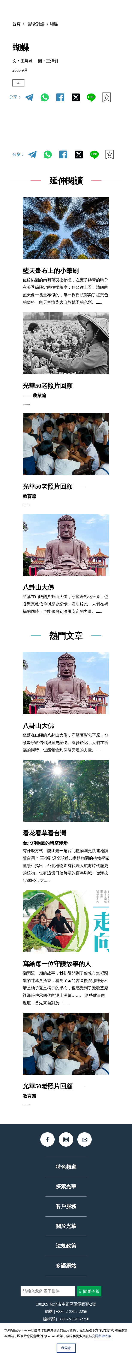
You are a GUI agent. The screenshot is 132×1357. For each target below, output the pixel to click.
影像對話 (36, 24)
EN (21, 84)
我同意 (66, 1348)
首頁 (16, 24)
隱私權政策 (103, 1336)
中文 (63, 9)
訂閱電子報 (89, 1295)
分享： (15, 100)
